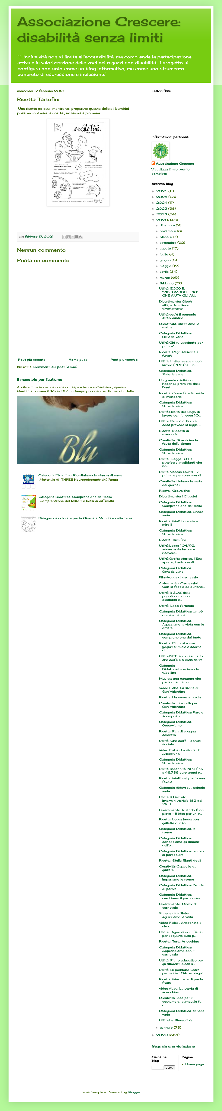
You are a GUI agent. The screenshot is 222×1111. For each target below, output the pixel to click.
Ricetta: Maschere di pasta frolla (181, 980)
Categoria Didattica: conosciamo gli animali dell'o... (179, 841)
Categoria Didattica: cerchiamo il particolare (179, 896)
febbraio (167, 283)
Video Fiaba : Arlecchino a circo (180, 924)
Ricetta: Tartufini (172, 540)
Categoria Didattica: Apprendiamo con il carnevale (176, 950)
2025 (162, 197)
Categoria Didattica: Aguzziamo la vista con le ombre (181, 624)
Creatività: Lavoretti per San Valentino (178, 704)
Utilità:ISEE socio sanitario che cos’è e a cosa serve (181, 657)
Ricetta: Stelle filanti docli (180, 860)
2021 (161, 220)
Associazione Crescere (175, 163)
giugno (166, 260)
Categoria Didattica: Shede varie (181, 513)
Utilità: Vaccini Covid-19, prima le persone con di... (181, 473)
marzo (165, 277)
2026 (162, 191)
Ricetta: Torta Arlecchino (179, 941)
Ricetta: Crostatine (174, 490)
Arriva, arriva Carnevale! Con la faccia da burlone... (182, 585)
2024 (162, 202)
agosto (166, 248)
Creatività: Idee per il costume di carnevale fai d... (180, 1001)
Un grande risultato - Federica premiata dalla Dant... (179, 383)
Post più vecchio (124, 359)
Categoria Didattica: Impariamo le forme (176, 877)
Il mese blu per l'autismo (39, 379)
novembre (168, 231)
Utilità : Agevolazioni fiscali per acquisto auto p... (181, 933)
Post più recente (31, 359)
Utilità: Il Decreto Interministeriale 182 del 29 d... (180, 800)
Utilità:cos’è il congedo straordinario (177, 316)
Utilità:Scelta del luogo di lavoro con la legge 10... (180, 413)
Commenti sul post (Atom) (55, 367)
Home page (78, 359)
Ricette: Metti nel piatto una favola (182, 780)
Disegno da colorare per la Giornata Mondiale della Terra (85, 518)
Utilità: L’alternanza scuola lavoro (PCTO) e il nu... (180, 363)
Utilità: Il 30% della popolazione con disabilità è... (174, 596)
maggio (166, 266)
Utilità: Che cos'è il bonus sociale (180, 742)
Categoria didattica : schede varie (182, 789)
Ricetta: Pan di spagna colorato (177, 733)
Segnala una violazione (173, 1046)
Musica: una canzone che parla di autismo (180, 680)
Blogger (134, 1092)
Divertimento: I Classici (178, 496)
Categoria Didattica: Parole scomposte (181, 714)
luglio (164, 254)
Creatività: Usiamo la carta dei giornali (180, 483)
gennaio (167, 1027)
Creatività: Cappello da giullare (177, 868)
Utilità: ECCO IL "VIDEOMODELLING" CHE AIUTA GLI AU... (178, 292)
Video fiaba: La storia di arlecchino (178, 990)
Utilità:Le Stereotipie (176, 1020)
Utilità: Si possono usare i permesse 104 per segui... (181, 971)
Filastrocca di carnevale (178, 577)
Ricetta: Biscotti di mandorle (174, 432)
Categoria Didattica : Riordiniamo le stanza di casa (80, 475)
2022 (162, 214)
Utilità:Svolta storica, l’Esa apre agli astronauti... (180, 560)
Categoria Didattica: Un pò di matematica (181, 613)
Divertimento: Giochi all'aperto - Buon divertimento (176, 305)
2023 (162, 208)
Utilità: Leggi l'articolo (176, 605)
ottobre (166, 237)
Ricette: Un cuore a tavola (180, 697)
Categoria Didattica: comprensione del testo (180, 635)
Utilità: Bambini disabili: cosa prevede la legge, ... (180, 423)
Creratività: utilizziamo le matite (179, 325)
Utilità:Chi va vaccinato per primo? (181, 344)
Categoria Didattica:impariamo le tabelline (179, 669)
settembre (168, 242)
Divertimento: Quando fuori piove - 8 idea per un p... (181, 811)
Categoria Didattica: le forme (177, 830)
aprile (165, 271)
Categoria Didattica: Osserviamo (175, 723)
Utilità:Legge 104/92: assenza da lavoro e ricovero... (177, 549)
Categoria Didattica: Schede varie (175, 335)
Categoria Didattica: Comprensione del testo (75, 497)
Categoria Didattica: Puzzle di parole (181, 887)
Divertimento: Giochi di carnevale (178, 905)
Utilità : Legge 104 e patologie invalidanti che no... (180, 462)
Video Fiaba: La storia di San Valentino (179, 689)
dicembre (168, 225)
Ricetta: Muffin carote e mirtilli (178, 522)
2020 (162, 1035)
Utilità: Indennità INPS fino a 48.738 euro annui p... (181, 770)
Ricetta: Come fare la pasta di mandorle (181, 394)
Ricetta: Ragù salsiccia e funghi (179, 353)
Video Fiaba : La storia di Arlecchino (179, 751)
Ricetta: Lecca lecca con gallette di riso (179, 821)
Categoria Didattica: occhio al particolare (181, 852)
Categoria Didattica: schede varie (181, 1012)
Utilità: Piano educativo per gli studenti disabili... (181, 962)
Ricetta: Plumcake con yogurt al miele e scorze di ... (180, 646)
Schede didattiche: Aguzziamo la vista (176, 915)
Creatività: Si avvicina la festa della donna (178, 441)
